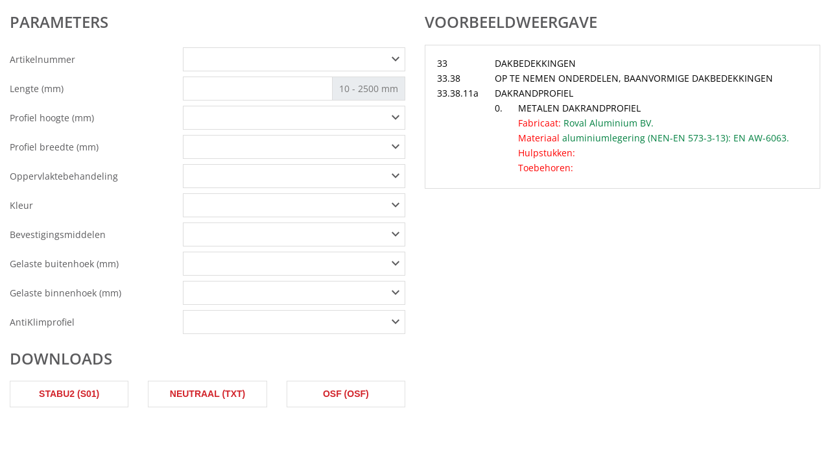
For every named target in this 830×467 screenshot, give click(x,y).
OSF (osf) (346, 394)
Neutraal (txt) (207, 394)
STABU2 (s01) (69, 394)
